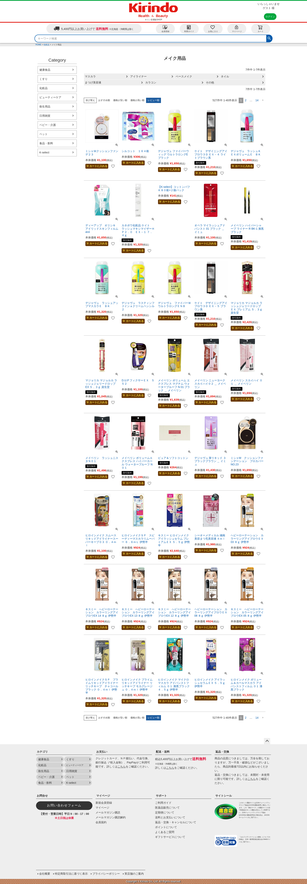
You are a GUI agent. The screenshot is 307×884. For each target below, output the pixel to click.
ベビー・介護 (47, 124)
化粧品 (46, 45)
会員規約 (101, 822)
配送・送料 (163, 751)
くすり (43, 79)
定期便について (164, 812)
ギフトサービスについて (170, 836)
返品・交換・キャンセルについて (175, 822)
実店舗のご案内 (134, 873)
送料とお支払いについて (170, 817)
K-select (44, 152)
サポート (161, 795)
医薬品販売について (167, 807)
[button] (262, 100)
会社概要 (44, 873)
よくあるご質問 (164, 832)
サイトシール (223, 795)
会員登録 (165, 28)
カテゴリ (42, 751)
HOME (38, 45)
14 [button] (256, 100)
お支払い (101, 751)
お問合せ (42, 795)
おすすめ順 (104, 100)
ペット (43, 134)
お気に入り (213, 28)
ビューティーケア (50, 97)
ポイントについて (166, 827)
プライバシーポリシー (106, 873)
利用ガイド (189, 28)
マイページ (237, 28)
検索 (269, 38)
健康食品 (44, 69)
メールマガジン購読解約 (111, 817)
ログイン (270, 16)
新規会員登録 (104, 802)
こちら (121, 766)
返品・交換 (222, 751)
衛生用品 (44, 106)
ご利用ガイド (163, 802)
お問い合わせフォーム (64, 805)
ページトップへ (267, 741)
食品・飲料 (46, 143)
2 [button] (246, 100)
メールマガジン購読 (108, 812)
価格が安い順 (120, 100)
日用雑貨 (44, 115)
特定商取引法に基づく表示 (71, 873)
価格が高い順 (137, 100)
